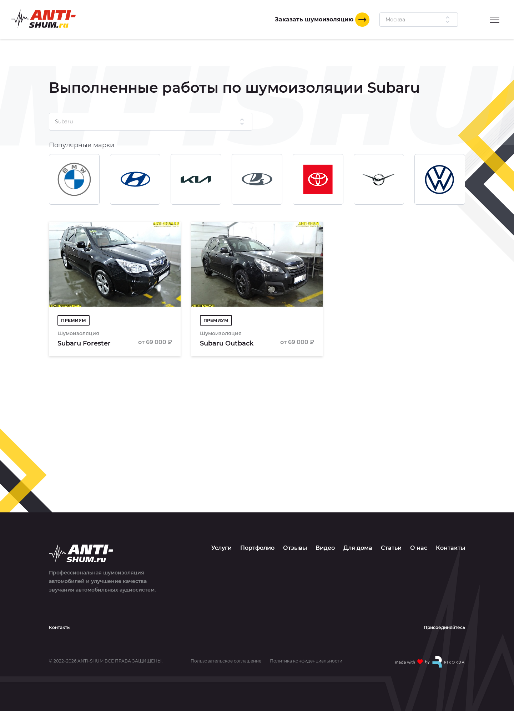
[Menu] (494, 19)
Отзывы (295, 547)
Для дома (357, 547)
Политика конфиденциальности (306, 661)
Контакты (450, 547)
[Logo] (43, 18)
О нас (418, 547)
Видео (325, 547)
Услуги (221, 547)
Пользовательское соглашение (226, 661)
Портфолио (257, 547)
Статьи (391, 547)
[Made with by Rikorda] (430, 661)
